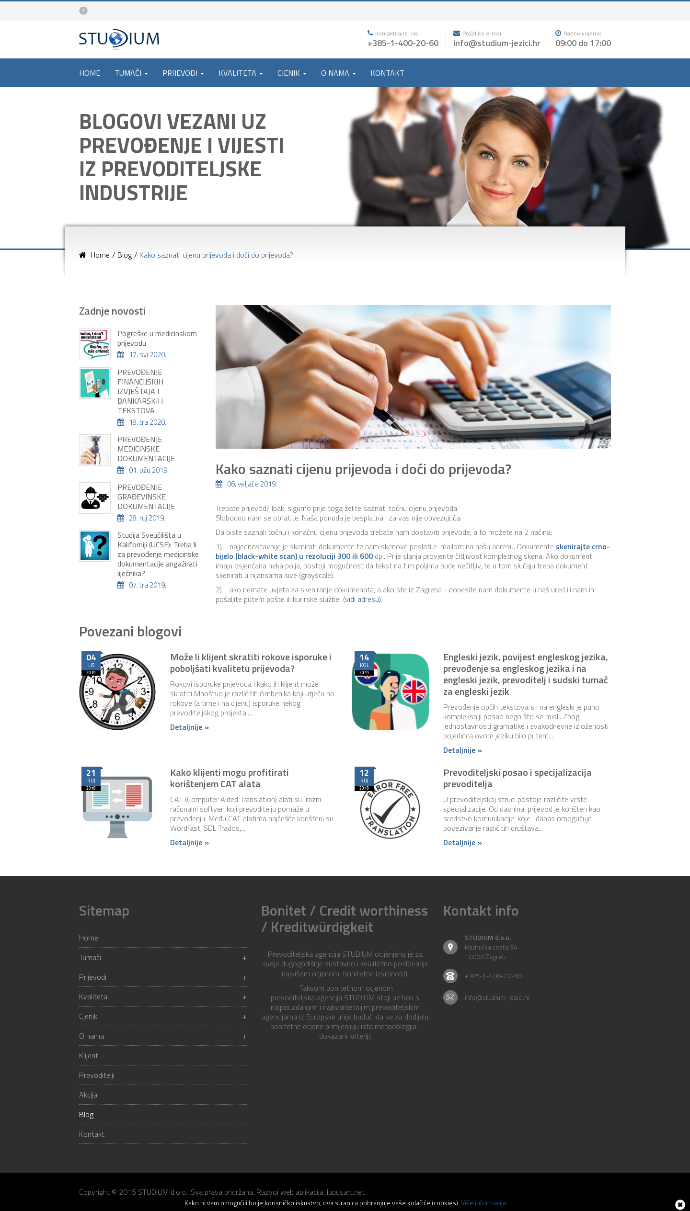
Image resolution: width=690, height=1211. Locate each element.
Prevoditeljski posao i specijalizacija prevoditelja (517, 778)
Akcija (88, 1094)
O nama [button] (338, 73)
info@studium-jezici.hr (496, 42)
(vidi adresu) (362, 599)
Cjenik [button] (292, 73)
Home (89, 73)
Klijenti (89, 1055)
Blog (86, 1114)
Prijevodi (163, 977)
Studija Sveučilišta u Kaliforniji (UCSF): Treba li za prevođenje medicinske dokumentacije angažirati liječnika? (158, 554)
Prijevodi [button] (183, 73)
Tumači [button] (131, 73)
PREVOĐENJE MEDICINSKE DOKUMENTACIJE (146, 448)
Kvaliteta (163, 996)
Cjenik (163, 1016)
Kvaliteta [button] (240, 73)
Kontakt (387, 73)
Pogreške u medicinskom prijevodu (157, 338)
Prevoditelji (97, 1075)
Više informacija (483, 1203)
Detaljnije (186, 727)
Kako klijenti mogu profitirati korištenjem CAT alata (229, 778)
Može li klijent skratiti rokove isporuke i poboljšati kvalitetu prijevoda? (251, 662)
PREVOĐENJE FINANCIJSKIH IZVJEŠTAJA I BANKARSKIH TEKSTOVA (140, 391)
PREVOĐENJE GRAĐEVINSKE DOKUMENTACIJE (146, 496)
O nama (163, 1036)
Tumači (163, 957)
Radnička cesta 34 (491, 947)
